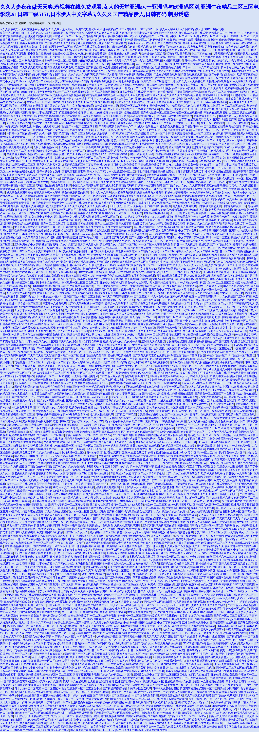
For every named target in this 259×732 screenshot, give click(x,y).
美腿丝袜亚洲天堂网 (125, 199)
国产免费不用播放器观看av (131, 223)
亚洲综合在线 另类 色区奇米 (171, 466)
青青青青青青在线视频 (17, 639)
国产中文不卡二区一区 (46, 39)
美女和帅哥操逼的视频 (243, 376)
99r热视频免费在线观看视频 (25, 442)
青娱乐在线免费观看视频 (118, 522)
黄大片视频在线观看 (220, 209)
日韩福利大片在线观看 (146, 109)
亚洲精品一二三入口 (134, 88)
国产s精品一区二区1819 (50, 435)
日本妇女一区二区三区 (176, 182)
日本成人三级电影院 (162, 535)
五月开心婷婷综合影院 (160, 91)
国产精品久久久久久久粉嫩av (78, 178)
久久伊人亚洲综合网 (153, 150)
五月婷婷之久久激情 (56, 105)
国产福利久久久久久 (199, 494)
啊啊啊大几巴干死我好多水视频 (82, 438)
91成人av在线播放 (145, 126)
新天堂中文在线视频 (74, 681)
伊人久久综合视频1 (70, 268)
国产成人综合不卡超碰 (157, 338)
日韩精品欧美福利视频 (105, 293)
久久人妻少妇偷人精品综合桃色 (110, 622)
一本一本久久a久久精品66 (24, 518)
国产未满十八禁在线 (185, 161)
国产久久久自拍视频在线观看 (183, 473)
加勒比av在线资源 (126, 251)
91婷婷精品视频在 (232, 88)
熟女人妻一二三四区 (129, 653)
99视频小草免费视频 (12, 64)
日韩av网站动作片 (77, 265)
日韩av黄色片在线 (123, 119)
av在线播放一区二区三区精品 (224, 175)
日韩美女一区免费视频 (210, 442)
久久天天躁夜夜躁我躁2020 (33, 95)
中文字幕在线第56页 (41, 393)
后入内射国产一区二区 (60, 258)
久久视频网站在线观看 (33, 300)
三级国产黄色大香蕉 (206, 692)
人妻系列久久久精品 (26, 157)
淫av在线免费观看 (166, 230)
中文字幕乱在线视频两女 (158, 216)
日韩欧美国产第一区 (151, 480)
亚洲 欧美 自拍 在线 (154, 130)
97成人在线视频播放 (170, 400)
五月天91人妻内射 (88, 244)
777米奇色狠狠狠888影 (224, 300)
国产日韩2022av (102, 435)
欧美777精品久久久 (122, 98)
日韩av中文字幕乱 (97, 171)
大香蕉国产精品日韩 (224, 53)
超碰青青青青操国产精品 (207, 147)
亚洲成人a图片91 (53, 296)
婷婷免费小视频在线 (59, 570)
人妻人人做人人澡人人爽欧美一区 (227, 331)
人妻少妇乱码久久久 (37, 341)
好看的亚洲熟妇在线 (160, 452)
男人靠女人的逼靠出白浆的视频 (44, 50)
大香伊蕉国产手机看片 (58, 195)
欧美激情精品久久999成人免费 (49, 490)
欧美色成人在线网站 (137, 282)
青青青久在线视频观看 (123, 324)
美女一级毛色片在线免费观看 (147, 157)
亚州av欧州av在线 (95, 567)
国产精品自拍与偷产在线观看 (177, 563)
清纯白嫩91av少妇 (91, 313)
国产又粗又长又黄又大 (50, 164)
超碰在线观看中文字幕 (22, 435)
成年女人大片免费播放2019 (192, 81)
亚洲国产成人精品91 (125, 202)
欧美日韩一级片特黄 (105, 74)
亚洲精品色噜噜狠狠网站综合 (197, 261)
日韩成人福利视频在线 (60, 67)
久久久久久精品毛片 (18, 123)
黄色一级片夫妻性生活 (196, 404)
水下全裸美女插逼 (85, 563)
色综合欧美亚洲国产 (136, 376)
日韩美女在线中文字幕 (195, 712)
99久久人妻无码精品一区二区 (70, 473)
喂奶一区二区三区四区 (99, 379)
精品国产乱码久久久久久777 (112, 400)
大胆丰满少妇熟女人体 (201, 268)
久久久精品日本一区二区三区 (48, 372)
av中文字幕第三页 (144, 327)
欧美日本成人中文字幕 (158, 123)
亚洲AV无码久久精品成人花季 (132, 102)
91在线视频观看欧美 (168, 227)
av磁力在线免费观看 (213, 234)
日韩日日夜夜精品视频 (201, 109)
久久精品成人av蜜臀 (142, 490)
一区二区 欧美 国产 (224, 428)
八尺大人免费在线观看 (127, 150)
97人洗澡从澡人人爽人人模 (96, 32)
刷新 (125, 39)
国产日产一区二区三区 (153, 608)
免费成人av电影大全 (181, 692)
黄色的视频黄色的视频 (75, 192)
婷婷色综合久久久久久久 (224, 456)
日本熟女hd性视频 (241, 71)
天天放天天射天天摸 (173, 605)
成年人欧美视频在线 (93, 327)
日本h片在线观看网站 (238, 254)
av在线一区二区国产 (116, 594)
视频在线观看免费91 (102, 476)
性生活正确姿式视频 (12, 556)
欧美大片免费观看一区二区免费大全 (149, 633)
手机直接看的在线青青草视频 (34, 109)
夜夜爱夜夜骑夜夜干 (21, 91)
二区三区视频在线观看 (242, 112)
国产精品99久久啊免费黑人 (38, 358)
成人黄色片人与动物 (106, 407)
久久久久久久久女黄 (96, 39)
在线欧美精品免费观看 (211, 352)
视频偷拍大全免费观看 (212, 636)
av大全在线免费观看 (237, 535)
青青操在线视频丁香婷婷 (152, 199)
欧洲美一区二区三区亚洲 (232, 567)
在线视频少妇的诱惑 (165, 348)
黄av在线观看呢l (44, 338)
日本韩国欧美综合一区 (239, 157)
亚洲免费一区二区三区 (236, 608)
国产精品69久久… (25, 619)
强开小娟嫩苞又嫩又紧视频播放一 (92, 60)
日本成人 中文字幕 (100, 192)
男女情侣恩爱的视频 (22, 338)
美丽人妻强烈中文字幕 (173, 119)
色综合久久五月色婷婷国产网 (147, 508)
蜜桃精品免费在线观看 (196, 334)
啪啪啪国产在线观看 (64, 213)
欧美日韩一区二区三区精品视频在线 (233, 251)
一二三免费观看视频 (167, 463)
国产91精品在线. (118, 154)
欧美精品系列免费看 (180, 258)
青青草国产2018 (67, 508)
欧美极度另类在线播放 (187, 64)
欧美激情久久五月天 (153, 53)
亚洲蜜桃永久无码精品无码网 (89, 570)
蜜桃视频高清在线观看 (123, 182)
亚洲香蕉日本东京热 (228, 470)
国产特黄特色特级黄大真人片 (95, 723)
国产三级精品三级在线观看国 (236, 341)
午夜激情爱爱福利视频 (99, 53)
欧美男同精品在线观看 (193, 279)
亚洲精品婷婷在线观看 (138, 657)
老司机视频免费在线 (113, 716)
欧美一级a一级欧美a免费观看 (218, 525)
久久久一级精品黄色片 (44, 268)
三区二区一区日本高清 (160, 133)
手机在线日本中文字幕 (111, 456)
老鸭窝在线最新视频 (46, 646)
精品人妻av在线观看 (40, 549)
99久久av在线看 (18, 119)
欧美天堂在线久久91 (18, 77)
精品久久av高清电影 (47, 400)
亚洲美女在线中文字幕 (148, 567)
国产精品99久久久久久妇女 (60, 43)
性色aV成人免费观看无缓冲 (16, 147)
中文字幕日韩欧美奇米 (36, 237)
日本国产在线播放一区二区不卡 (49, 546)
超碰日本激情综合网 (71, 123)
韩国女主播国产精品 (217, 136)
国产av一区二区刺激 (206, 452)
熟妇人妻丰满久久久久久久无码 (64, 206)
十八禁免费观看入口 (39, 411)
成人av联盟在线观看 (196, 32)
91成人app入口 (224, 313)
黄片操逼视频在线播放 (98, 119)
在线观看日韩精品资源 (118, 71)
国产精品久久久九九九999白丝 (153, 189)
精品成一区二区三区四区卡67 (154, 265)
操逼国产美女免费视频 (115, 556)
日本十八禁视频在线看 (168, 43)
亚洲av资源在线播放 (42, 352)
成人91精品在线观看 (67, 494)
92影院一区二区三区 (24, 164)
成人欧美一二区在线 (39, 81)
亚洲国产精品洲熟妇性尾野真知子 (34, 553)
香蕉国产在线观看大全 (17, 490)
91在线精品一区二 (178, 303)
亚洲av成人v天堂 (183, 452)
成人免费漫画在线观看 (180, 393)
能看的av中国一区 (155, 286)
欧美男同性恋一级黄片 (241, 716)
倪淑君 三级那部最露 (96, 123)
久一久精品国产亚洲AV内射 (94, 424)
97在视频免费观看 (224, 178)
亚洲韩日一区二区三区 (243, 320)
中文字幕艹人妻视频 (62, 64)
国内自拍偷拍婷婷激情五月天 (92, 383)
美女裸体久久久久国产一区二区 (38, 220)
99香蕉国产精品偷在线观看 (181, 515)
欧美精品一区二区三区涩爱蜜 (226, 154)
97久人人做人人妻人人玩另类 (190, 265)
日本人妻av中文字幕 (93, 220)
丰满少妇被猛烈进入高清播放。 (205, 98)
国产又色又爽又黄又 (111, 376)
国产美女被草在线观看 (186, 234)
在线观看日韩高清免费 (226, 133)
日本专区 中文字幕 (188, 57)
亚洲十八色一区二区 (209, 247)
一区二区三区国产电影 (51, 417)
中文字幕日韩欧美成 (177, 508)
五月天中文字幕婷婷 (18, 293)
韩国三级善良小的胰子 (41, 494)
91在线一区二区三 (241, 36)
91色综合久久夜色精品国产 (50, 404)
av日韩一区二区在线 (18, 133)
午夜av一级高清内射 (106, 175)
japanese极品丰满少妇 (179, 306)
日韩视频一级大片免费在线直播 (173, 116)
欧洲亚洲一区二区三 (60, 46)
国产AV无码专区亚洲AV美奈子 (86, 303)
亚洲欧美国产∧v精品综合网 (215, 244)
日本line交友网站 (24, 209)
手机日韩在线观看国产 (138, 702)
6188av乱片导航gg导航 (190, 46)
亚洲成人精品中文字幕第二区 (97, 494)
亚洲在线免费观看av (164, 612)
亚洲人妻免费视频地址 (31, 674)
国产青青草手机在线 (82, 730)
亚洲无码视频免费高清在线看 (159, 525)
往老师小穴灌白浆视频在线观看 (52, 88)
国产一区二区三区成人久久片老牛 (192, 633)
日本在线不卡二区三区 (131, 501)
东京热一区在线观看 (167, 581)
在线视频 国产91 (172, 310)
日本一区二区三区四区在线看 (163, 383)
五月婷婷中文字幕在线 (38, 577)
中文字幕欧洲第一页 (169, 622)
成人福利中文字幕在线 (181, 476)
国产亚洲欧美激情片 (160, 234)
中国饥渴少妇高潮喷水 (211, 629)
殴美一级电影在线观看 (60, 161)
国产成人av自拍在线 (120, 209)
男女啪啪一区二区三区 (143, 317)
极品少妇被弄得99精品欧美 (122, 220)
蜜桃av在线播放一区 (55, 695)
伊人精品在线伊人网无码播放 (64, 143)
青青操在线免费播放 (104, 501)
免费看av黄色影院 (174, 660)
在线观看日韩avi (145, 369)
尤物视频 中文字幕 (141, 178)
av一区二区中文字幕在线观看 (156, 244)
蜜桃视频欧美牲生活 (119, 355)
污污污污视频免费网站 (35, 306)
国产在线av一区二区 (102, 411)
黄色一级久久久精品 (71, 154)
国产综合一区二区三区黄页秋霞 (123, 213)
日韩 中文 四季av (114, 664)
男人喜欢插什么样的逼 (138, 279)
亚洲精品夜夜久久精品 (180, 608)
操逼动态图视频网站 (79, 334)
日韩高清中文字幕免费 (227, 459)
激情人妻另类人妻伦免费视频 (127, 123)
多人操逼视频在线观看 (60, 230)
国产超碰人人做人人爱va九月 (120, 313)
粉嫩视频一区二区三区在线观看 (80, 282)
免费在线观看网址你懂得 (160, 175)
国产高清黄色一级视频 (33, 463)
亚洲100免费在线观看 (166, 431)
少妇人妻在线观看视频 (55, 598)
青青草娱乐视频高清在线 (78, 175)
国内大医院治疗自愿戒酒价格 (97, 338)
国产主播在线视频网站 (244, 365)
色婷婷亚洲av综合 (186, 539)
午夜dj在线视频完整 (114, 310)
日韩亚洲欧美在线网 (81, 546)
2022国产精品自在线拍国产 (113, 643)
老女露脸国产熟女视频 (91, 43)
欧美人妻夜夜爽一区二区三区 (72, 358)
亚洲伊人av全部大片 (36, 182)
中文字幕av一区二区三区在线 (43, 102)
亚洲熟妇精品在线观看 (38, 487)
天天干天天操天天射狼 (41, 355)
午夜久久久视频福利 (188, 487)
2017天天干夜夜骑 (112, 296)
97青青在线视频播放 (48, 84)
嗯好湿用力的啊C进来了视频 (146, 438)
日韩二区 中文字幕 (132, 345)
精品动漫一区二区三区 (27, 362)
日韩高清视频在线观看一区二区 (198, 688)
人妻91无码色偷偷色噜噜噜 (55, 386)
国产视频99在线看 (144, 227)
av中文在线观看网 (203, 317)
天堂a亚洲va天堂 (153, 546)
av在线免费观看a (9, 206)
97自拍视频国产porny (49, 497)
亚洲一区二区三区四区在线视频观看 (137, 494)
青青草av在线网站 (237, 91)
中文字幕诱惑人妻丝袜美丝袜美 (55, 261)
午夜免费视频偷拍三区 (57, 442)
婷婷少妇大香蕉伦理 (100, 202)
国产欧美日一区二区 (221, 383)
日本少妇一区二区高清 (27, 688)
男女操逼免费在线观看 (32, 189)
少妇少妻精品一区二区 (144, 574)
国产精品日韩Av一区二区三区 (199, 126)
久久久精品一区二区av (99, 199)
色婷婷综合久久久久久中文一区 (18, 116)
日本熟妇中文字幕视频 (191, 348)
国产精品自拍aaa (32, 296)
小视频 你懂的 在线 (163, 365)
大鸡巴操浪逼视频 (19, 112)
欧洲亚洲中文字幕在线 (88, 390)
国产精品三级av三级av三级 (138, 581)
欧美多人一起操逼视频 (230, 466)
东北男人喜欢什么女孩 (25, 334)
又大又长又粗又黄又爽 (83, 320)
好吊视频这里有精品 (231, 362)
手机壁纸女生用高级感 (130, 95)
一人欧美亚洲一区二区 (122, 171)
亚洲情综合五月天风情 (133, 487)
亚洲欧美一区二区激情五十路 (158, 81)
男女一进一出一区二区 (214, 289)
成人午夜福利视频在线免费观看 (118, 164)
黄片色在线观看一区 (62, 445)
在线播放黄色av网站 (169, 587)
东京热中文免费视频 (54, 303)
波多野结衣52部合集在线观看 (194, 591)
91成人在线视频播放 (217, 77)
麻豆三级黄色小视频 (71, 112)
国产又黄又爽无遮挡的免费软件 (60, 71)
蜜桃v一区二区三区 (135, 296)
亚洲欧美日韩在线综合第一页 (17, 241)
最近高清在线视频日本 (193, 463)
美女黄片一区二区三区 (180, 685)
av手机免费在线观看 (143, 275)
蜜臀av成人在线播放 (43, 650)
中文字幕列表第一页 (100, 726)
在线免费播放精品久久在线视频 (191, 705)
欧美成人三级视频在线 (207, 501)
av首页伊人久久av (155, 95)
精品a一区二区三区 (155, 504)
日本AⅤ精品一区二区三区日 (239, 539)
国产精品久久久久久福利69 (181, 157)
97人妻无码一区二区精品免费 (112, 136)
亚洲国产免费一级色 (230, 324)
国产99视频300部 (138, 237)
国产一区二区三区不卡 (172, 494)
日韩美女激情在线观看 (30, 43)
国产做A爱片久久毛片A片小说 (229, 192)
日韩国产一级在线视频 (84, 442)
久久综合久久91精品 (224, 60)
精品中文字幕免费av (176, 192)
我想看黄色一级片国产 (232, 452)
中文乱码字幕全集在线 (80, 286)
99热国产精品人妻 (138, 535)
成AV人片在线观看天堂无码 (240, 147)
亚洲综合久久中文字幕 (91, 227)
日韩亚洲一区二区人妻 (60, 584)
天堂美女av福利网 (96, 698)
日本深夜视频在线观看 (190, 171)
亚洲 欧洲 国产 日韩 (18, 626)
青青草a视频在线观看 (155, 213)
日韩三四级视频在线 (50, 369)
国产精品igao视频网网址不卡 (236, 619)
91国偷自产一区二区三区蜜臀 (174, 317)
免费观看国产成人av (184, 560)
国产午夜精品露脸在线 (222, 74)
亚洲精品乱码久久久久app (190, 483)
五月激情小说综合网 (100, 515)
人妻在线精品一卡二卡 (221, 265)
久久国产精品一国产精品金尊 (47, 202)
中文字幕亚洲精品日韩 (223, 702)
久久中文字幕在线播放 (118, 227)
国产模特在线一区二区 (105, 549)
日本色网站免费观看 (90, 341)
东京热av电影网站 (187, 570)
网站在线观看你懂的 (129, 470)
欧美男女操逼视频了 (119, 268)
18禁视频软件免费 (244, 348)
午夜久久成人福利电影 (46, 126)
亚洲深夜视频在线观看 (138, 320)
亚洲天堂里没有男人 (163, 102)
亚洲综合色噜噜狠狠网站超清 (56, 390)
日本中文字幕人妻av (144, 268)
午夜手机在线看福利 (23, 612)
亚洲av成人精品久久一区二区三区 (131, 261)
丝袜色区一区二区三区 (66, 36)
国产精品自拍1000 (119, 57)
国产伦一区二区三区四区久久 (231, 615)
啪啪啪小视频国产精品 (40, 74)
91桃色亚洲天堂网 (44, 91)
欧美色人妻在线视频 (185, 723)
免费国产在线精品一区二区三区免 (31, 272)
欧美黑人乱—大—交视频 (102, 417)
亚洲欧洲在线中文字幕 (27, 244)
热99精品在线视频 (101, 81)
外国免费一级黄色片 (159, 105)
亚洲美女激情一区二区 (155, 553)
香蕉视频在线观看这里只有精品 (104, 147)
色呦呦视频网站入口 (92, 466)
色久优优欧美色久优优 (201, 667)
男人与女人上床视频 (175, 164)
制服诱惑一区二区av (214, 91)
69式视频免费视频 (62, 431)
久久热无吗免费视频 (76, 50)
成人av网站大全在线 (92, 577)
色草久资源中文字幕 (81, 130)
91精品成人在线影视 (181, 379)
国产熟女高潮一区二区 (58, 702)
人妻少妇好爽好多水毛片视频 (52, 730)
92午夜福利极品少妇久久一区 (156, 272)
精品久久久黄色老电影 (244, 237)
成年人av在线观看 (154, 50)
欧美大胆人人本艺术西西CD (104, 463)
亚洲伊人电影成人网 (112, 282)
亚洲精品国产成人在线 (190, 84)
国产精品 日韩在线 (17, 431)
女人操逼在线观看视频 (101, 681)
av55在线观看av (86, 636)
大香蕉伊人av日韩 (107, 133)
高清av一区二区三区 (218, 237)
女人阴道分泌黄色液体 (13, 331)
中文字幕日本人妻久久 (184, 397)
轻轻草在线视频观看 (80, 501)
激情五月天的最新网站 (121, 698)
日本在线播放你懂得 (63, 719)
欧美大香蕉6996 (34, 60)
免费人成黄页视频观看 (165, 320)
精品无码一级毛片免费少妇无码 (230, 216)
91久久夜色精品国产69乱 (88, 664)
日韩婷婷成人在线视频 (147, 209)
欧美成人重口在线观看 (166, 178)
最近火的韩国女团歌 (64, 459)
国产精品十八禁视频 (154, 393)
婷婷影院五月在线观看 (180, 293)
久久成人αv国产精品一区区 (40, 324)
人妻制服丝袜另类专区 (85, 376)
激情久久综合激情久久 (155, 653)
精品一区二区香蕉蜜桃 (238, 442)
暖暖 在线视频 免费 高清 (23, 175)
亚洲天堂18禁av (145, 143)
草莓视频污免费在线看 (180, 39)
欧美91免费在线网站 (213, 473)
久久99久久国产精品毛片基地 (184, 95)
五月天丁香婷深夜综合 (180, 150)
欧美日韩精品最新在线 (142, 518)
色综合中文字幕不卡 (56, 130)
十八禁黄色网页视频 (54, 265)
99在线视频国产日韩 (197, 577)
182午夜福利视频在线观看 (124, 112)
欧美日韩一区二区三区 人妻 (210, 532)
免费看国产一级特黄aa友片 (184, 254)
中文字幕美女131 (201, 53)
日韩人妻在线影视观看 (93, 109)
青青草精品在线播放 (150, 324)
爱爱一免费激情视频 (237, 64)
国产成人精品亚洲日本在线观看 (19, 664)
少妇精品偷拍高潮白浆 (141, 67)
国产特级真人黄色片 (228, 109)
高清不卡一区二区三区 (106, 352)
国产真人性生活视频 (51, 157)
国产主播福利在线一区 (227, 511)
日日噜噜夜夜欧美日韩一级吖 (116, 126)
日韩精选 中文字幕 (207, 563)
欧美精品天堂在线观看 (91, 213)
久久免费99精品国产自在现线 (120, 390)
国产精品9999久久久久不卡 (46, 98)
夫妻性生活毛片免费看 (150, 192)
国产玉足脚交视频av (37, 254)
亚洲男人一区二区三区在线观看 (85, 372)
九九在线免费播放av (37, 567)
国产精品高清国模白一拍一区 (31, 456)
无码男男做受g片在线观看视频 (53, 185)
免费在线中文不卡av (47, 209)
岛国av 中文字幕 (174, 438)
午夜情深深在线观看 (237, 629)
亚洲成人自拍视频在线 (213, 372)
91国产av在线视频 (136, 716)
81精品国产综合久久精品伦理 (26, 130)
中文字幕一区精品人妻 (219, 431)
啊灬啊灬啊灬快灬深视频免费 (102, 497)
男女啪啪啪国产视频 (39, 289)
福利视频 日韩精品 (61, 237)
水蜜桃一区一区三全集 (17, 140)
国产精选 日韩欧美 (213, 64)
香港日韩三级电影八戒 (208, 39)
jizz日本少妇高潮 (13, 182)
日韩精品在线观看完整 (66, 32)
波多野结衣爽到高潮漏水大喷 (77, 275)
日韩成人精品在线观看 (17, 650)
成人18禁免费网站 (22, 685)
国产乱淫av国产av (134, 147)
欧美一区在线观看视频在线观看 (163, 334)
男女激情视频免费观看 (113, 612)
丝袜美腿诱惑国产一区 (90, 459)
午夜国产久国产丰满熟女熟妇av (40, 379)
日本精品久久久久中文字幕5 (79, 369)
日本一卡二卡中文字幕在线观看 (201, 67)
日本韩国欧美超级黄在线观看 (48, 286)
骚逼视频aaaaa (141, 71)
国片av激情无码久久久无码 (19, 84)
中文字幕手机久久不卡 (218, 241)
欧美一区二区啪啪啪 (12, 32)
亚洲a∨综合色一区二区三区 (25, 303)
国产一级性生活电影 (121, 39)
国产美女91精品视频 (216, 84)
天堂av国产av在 (51, 178)
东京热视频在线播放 (212, 681)
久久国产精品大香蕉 (62, 383)
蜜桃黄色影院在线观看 (38, 36)
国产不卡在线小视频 (109, 404)
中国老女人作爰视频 (146, 32)
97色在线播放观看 (221, 660)
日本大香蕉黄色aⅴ (130, 293)
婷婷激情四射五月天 (195, 209)
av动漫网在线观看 (197, 154)
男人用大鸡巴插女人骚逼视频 (183, 202)
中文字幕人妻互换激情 (115, 438)
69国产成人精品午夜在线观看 (183, 50)
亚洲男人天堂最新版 (243, 504)
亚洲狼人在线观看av (192, 581)
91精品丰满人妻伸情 (151, 646)
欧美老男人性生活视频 (173, 435)
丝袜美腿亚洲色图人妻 (101, 251)
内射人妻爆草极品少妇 (212, 199)
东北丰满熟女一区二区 (13, 150)
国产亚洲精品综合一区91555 (188, 345)
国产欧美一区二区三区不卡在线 (213, 393)
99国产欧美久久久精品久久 (209, 306)
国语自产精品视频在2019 (171, 268)
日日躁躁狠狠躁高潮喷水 (238, 723)
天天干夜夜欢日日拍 (51, 653)
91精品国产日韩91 (232, 39)
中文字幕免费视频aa (207, 296)
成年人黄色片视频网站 (242, 390)
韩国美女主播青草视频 (44, 123)
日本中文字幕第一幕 (142, 466)
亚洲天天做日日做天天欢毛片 (126, 206)
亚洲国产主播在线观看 (27, 178)
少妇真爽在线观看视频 (179, 341)
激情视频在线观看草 (24, 452)
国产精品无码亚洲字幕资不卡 (81, 164)
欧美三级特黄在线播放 (108, 77)
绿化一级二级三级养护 (19, 525)
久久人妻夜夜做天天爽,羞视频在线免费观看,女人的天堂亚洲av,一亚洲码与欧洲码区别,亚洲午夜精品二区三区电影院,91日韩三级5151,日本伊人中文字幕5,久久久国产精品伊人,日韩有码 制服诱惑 (112, 29)
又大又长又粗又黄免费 (33, 67)
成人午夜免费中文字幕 (143, 400)
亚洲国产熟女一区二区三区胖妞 (82, 296)
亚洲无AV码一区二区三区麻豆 (211, 36)
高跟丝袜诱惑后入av (208, 338)
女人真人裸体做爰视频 (200, 421)
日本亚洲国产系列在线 (194, 369)
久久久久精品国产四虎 (33, 258)
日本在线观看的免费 (209, 206)
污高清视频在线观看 (104, 678)
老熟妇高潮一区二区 (233, 358)
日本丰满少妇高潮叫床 (136, 539)
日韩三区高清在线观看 (30, 195)
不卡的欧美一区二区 (152, 726)
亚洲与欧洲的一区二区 (17, 657)
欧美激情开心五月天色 (44, 293)
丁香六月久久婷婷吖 (242, 77)
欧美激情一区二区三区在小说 (84, 688)
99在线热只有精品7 (106, 130)
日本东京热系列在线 (224, 386)
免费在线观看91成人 (210, 161)
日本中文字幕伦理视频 (90, 272)
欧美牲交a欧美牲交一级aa (70, 53)
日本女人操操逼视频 (198, 660)
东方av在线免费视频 (64, 587)
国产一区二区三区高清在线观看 (80, 612)
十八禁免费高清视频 (24, 563)
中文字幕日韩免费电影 (152, 532)
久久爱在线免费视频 (124, 192)
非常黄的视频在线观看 (218, 171)
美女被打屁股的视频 (103, 358)
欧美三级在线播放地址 (150, 414)
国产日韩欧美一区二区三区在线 (63, 57)
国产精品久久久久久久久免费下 (73, 74)
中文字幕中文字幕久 (18, 268)
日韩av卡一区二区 (226, 168)
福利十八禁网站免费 (147, 119)
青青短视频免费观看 (150, 164)
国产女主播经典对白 (183, 338)
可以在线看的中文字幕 (174, 615)
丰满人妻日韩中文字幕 (100, 646)
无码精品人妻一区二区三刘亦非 (75, 639)
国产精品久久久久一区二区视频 (211, 130)
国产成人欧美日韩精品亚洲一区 (43, 251)
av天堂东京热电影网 (62, 456)
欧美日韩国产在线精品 (50, 532)
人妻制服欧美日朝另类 (88, 633)
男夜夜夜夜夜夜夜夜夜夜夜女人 (153, 442)
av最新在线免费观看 (29, 438)
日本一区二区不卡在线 (189, 417)
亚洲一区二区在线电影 (28, 539)
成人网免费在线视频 (206, 293)
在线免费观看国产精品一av (223, 438)
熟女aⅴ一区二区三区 (231, 293)
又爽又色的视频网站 (171, 574)
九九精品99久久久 (72, 102)
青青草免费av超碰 (105, 365)
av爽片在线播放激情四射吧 (109, 234)
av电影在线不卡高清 (23, 407)
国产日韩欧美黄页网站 (17, 681)
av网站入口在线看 (199, 674)
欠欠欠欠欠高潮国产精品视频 (223, 227)
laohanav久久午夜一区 (102, 168)
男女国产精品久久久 (165, 247)
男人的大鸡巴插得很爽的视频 (222, 581)
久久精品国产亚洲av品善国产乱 (68, 726)
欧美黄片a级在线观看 (113, 46)
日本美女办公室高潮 (122, 64)
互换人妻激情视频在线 (22, 678)
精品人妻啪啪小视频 (88, 716)
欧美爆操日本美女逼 (106, 105)
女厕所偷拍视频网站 (45, 147)
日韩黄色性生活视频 (220, 43)
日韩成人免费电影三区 (96, 324)
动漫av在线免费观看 (73, 84)
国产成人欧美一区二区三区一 (158, 112)
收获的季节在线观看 (147, 300)
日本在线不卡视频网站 (66, 577)
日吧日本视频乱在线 (16, 397)
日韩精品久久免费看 (209, 88)
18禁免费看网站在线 (71, 685)
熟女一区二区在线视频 (215, 50)
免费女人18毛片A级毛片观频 (86, 598)
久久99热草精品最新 (59, 189)
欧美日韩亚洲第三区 (68, 327)
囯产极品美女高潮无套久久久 (191, 390)
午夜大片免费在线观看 (179, 168)
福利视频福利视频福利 (118, 587)
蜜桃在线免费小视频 (43, 77)
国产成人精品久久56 (26, 386)
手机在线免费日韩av (30, 695)
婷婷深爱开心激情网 (153, 168)
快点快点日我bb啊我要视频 (200, 275)
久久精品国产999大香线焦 (182, 286)
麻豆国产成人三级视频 (132, 133)
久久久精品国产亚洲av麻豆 (160, 84)
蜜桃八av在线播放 (247, 60)
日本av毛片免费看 (236, 681)
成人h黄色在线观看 (94, 553)
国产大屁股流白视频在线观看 (110, 518)
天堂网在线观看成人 (39, 213)
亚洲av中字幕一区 (58, 428)
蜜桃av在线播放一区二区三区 (173, 518)
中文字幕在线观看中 (139, 612)
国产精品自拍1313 (219, 574)
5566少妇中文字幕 (236, 306)
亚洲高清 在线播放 (44, 247)
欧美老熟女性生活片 (226, 480)
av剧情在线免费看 (185, 535)
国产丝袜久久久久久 (76, 532)
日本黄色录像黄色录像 (126, 81)
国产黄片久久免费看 (186, 636)
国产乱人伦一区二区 (140, 348)
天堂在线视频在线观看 (167, 74)
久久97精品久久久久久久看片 (171, 511)
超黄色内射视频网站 (187, 584)
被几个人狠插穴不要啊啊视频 (166, 449)
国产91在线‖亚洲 (105, 223)
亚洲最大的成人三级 (95, 143)
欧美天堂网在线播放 (230, 726)
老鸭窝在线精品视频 (231, 692)
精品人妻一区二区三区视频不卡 (160, 241)
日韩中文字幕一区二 (104, 470)
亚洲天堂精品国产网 (224, 119)
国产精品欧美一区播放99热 (27, 698)
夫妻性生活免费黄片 (143, 712)
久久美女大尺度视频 (170, 331)
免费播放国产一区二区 (196, 400)
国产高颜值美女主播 (38, 504)
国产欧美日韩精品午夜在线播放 (27, 230)
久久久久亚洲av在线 (67, 247)
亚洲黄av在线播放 (168, 136)
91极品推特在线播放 (34, 528)
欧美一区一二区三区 (41, 119)
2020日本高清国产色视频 (128, 84)
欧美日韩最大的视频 (216, 189)
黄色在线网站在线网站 (127, 241)
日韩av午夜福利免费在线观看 (135, 74)
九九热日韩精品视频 (221, 497)
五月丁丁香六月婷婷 (26, 310)
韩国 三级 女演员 (109, 629)
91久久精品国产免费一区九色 (106, 331)
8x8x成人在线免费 (136, 234)
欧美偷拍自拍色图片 (71, 140)
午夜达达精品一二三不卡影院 (200, 143)
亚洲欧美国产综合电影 (188, 91)
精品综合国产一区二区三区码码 (188, 716)
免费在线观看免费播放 (195, 195)
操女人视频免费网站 (131, 216)
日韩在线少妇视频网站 (49, 414)
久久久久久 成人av (199, 300)
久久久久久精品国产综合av (238, 57)
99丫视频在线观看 (210, 57)
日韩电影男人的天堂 (74, 560)
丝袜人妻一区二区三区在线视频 (237, 143)
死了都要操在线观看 (92, 36)
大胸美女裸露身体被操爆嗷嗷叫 (228, 310)
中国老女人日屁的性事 (85, 185)
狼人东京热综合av (148, 313)
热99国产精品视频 (160, 282)
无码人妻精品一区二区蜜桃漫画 (69, 504)
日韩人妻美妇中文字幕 (34, 46)
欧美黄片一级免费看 (49, 608)
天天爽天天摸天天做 (228, 518)
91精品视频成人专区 (152, 681)
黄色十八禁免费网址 (68, 574)
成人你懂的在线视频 (180, 147)
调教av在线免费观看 (117, 317)
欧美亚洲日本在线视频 (198, 598)
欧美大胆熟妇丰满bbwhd (180, 671)
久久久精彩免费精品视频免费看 (166, 223)
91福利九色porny (228, 116)
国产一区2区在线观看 (53, 223)
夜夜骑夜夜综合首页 (206, 341)
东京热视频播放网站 (114, 67)
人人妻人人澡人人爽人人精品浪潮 (218, 515)
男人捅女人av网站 (19, 320)
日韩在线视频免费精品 (194, 74)
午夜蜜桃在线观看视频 (85, 300)
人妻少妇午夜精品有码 (242, 202)
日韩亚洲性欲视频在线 (223, 594)
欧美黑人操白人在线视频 (98, 102)
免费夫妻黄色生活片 (210, 723)
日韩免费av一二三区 (84, 643)
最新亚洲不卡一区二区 (77, 653)
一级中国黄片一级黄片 (215, 202)
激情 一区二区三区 (149, 605)
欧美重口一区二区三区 (105, 216)
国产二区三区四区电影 (174, 674)
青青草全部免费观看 (196, 574)
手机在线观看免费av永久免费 (142, 386)
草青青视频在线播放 (144, 577)
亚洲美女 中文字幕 (73, 483)
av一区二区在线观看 (68, 91)
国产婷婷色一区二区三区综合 (217, 612)
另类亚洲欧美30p (214, 46)
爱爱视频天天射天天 (100, 289)
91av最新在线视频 (76, 202)
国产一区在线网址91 (171, 32)
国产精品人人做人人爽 (77, 348)
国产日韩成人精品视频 (22, 532)
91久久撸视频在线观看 (196, 587)
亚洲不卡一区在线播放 (174, 313)
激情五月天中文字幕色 (72, 705)
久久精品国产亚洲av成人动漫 (177, 445)
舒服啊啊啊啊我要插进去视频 (142, 667)
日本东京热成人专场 (221, 712)
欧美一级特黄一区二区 (13, 213)
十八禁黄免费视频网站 (116, 157)
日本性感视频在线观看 (228, 268)
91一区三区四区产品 (231, 490)
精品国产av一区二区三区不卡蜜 (78, 126)
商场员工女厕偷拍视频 (80, 365)
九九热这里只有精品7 (43, 709)
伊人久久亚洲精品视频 (110, 320)
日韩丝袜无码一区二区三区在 (117, 300)
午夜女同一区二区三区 (186, 123)
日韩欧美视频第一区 (219, 678)
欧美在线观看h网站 (49, 116)
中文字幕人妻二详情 (225, 164)
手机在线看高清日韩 (37, 64)
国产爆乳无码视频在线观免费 (92, 230)
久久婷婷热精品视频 (139, 46)
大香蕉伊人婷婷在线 (84, 88)
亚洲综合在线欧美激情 (171, 456)
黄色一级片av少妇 (127, 532)
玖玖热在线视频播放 (216, 112)
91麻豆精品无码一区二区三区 (130, 723)
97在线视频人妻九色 (95, 57)
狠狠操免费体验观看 (110, 428)
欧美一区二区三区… (120, 570)
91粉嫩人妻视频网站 (162, 428)
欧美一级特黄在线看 (200, 164)
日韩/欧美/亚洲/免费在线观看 (92, 258)
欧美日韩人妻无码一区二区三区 (82, 157)
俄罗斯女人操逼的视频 (159, 161)
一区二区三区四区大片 (58, 279)
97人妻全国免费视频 (160, 560)
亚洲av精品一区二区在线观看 (31, 383)
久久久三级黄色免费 (51, 310)
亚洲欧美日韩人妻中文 (195, 622)
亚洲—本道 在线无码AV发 (69, 119)
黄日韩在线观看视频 (218, 483)
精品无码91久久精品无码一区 (21, 390)
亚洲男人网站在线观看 (165, 657)
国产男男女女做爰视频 (188, 71)
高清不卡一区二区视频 (76, 476)
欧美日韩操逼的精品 (227, 317)
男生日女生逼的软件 (194, 43)
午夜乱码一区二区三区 (88, 445)
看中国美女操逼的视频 (41, 53)
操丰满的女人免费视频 (236, 476)
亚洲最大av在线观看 (37, 556)
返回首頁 (141, 39)
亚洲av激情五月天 (76, 417)
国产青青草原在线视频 (157, 345)
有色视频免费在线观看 (121, 189)
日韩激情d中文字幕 (222, 705)
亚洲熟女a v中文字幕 (175, 324)
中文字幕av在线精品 (81, 105)
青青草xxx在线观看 (237, 46)
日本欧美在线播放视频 (239, 98)
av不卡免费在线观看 (82, 487)
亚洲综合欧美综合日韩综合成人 (132, 591)
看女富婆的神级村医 (26, 591)
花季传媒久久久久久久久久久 (146, 660)
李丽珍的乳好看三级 (56, 234)
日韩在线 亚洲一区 (111, 584)
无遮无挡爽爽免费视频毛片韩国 (72, 216)
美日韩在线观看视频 (147, 98)
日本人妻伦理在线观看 (132, 91)
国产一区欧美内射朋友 (52, 334)
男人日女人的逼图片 (120, 109)
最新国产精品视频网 (144, 587)
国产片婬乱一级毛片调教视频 (130, 289)
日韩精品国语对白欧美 (17, 601)
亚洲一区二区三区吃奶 (243, 50)
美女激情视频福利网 (223, 213)
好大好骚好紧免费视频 (132, 175)
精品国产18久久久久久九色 (141, 331)
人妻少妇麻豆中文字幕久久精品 (71, 81)
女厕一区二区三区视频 (17, 199)
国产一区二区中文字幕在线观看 (129, 449)
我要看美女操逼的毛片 (172, 522)
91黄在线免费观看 (48, 275)
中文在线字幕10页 (27, 168)
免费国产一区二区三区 (23, 608)
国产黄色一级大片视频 (130, 334)
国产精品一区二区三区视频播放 (111, 712)
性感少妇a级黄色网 (220, 81)
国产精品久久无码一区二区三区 (156, 251)
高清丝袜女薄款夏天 (184, 88)
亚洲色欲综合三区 (241, 95)
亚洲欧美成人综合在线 (85, 279)
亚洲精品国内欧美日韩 (93, 355)
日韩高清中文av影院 (12, 324)
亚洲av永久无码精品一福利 (129, 161)
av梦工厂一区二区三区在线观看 (18, 369)
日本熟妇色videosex (81, 234)
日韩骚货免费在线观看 (173, 421)
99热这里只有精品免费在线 (138, 77)
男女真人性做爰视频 (101, 414)
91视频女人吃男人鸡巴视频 (66, 480)
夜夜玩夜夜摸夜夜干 (51, 168)
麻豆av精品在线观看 (64, 272)
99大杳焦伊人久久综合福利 (75, 293)
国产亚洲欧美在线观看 (118, 577)
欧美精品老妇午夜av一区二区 (198, 140)
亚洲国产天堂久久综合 (64, 341)
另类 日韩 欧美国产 (71, 39)
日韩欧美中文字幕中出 (124, 692)
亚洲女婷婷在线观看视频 (64, 306)
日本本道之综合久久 (233, 67)
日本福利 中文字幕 (23, 730)
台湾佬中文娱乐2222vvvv (81, 404)
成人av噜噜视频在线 (188, 289)
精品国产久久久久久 (184, 105)
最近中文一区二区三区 (179, 36)
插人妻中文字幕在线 (125, 60)
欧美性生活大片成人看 (141, 43)
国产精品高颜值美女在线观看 (192, 216)
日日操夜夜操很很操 (21, 660)
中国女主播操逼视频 (65, 424)
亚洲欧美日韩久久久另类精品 (182, 681)
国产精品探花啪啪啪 (192, 227)
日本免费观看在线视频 (35, 445)
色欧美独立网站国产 (222, 334)
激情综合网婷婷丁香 (170, 404)
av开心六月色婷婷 (244, 32)
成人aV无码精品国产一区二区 (147, 36)
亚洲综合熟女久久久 (105, 601)
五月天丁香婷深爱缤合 (243, 272)
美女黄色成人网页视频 (13, 53)
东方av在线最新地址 (51, 591)
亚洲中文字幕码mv (99, 98)
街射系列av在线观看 (209, 105)
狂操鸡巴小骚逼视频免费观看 (230, 633)
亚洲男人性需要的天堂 (219, 345)
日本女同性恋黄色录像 (152, 202)
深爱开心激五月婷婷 (16, 216)
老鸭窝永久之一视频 (221, 32)
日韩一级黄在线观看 (106, 286)
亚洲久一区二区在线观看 (157, 601)
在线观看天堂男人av (199, 119)
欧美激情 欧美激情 (30, 615)
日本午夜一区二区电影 (123, 258)
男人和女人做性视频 (133, 352)
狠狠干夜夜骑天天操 (141, 154)
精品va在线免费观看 (150, 60)
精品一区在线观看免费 (87, 46)
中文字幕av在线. (187, 230)
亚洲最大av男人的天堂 (127, 53)
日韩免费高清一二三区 (22, 136)
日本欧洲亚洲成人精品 (188, 272)
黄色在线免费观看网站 (241, 182)
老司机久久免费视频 (192, 77)
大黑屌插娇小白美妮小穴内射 (89, 189)
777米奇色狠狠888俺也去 (197, 643)
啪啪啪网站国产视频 (178, 53)
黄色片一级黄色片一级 (185, 282)
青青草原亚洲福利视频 (191, 220)
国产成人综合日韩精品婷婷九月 (236, 303)
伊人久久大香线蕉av (46, 685)
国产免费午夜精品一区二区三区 (73, 352)
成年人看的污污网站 (127, 608)
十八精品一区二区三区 (71, 147)
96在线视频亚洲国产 (128, 168)
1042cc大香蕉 (135, 504)
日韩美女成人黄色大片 (216, 71)
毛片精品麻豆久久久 (221, 195)
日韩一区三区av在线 (164, 46)
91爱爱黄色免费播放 (169, 126)
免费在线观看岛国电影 (122, 143)
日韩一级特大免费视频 (30, 313)
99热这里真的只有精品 (52, 365)
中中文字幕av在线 (200, 192)
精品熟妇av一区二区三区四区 (217, 282)
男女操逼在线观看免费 (221, 463)
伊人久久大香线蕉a (245, 327)
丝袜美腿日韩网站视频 (219, 220)
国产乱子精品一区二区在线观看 (158, 220)
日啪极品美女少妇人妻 (221, 279)
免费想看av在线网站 (80, 601)
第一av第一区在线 (234, 698)
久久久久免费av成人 (96, 206)
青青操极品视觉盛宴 (52, 518)
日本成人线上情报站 (114, 431)
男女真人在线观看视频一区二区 (108, 504)
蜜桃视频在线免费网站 (66, 109)
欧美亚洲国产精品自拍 (88, 67)
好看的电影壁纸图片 (146, 195)
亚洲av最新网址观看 (69, 324)
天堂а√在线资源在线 (109, 88)
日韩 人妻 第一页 (123, 32)
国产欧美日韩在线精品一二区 (114, 563)
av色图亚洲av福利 (92, 594)
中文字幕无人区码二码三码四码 (188, 553)
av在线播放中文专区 (117, 36)
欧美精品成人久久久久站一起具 (121, 341)
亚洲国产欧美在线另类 (86, 237)
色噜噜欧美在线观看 (230, 126)
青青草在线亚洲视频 (159, 88)
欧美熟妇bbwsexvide (155, 254)
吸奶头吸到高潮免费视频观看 (67, 95)
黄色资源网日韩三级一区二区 (92, 64)
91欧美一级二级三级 (130, 130)
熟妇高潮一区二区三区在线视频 (231, 407)
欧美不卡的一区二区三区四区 (205, 698)
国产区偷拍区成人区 (135, 584)
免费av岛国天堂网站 (204, 470)
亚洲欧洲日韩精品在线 (213, 570)
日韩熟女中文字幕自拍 (239, 473)
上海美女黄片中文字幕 (229, 140)
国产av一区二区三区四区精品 (89, 195)
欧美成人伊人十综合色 (220, 601)
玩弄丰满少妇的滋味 (48, 171)
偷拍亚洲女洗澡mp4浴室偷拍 (77, 400)
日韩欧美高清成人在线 (166, 140)
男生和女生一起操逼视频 (183, 199)
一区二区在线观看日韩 (145, 695)
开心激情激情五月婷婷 (201, 709)
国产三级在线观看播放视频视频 (148, 303)
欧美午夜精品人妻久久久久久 (228, 424)
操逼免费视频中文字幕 (31, 535)
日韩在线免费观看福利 (231, 258)
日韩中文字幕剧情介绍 (184, 352)
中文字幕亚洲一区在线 (216, 95)
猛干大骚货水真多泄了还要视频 (49, 657)
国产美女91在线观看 (192, 136)
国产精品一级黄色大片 (173, 109)
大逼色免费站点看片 (227, 421)
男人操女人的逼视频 (96, 112)
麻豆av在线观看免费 (150, 185)
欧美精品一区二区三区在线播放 (77, 133)
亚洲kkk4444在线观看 (43, 199)
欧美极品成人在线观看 (100, 525)
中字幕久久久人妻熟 (64, 636)
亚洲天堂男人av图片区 (222, 369)
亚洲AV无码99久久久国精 (35, 480)
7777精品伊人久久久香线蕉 (52, 407)
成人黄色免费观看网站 (19, 192)
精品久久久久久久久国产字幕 (204, 223)
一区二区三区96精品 (234, 105)
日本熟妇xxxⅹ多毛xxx (120, 195)
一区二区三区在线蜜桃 (73, 209)
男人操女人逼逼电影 (32, 206)
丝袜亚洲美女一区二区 (72, 150)
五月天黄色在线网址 (154, 293)
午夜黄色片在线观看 (160, 639)
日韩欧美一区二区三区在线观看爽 (34, 712)
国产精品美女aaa (120, 230)
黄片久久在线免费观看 (208, 608)
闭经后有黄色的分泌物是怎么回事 (81, 116)
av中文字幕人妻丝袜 (112, 279)
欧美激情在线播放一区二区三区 (193, 133)
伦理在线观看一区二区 (63, 182)
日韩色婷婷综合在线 (92, 71)
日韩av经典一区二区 (67, 355)
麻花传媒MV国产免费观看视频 (49, 601)
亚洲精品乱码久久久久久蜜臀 (59, 244)
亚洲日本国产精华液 (46, 705)
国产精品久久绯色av (29, 71)
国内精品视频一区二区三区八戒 (208, 182)
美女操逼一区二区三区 (58, 674)
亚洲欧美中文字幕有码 (162, 289)
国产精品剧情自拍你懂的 (242, 372)
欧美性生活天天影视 (162, 71)
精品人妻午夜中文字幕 (47, 192)
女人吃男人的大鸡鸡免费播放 (31, 227)
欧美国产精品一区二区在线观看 (24, 57)
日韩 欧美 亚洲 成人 (61, 556)
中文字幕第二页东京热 (38, 32)
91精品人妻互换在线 (212, 487)
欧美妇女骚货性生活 (24, 171)
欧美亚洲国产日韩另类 (128, 476)
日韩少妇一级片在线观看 (191, 175)
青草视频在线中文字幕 (161, 417)
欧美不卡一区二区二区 (58, 60)
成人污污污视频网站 (46, 154)
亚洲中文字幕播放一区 (161, 411)
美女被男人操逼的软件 (139, 140)
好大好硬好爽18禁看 (232, 560)
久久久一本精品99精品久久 (208, 546)
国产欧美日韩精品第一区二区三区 (56, 619)
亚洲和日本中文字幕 (34, 161)
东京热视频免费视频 (182, 296)
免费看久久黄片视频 (245, 244)
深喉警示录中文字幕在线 (163, 376)
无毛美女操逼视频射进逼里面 (26, 105)
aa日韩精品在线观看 (86, 667)
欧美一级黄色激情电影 (140, 431)
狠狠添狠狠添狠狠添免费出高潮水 (156, 171)
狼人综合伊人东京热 (245, 553)
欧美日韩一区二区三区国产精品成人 (139, 615)
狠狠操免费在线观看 (55, 539)
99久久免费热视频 (171, 209)
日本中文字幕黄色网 (44, 639)
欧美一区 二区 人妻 (106, 730)
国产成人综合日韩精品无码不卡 (118, 185)
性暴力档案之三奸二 (188, 102)
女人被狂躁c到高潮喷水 (163, 237)
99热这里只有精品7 (23, 400)
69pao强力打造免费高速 (143, 594)
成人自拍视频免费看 (126, 379)
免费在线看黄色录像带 (180, 532)
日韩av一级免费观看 (245, 209)
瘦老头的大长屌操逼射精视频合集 (31, 473)
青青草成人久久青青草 (23, 261)
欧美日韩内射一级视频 (17, 501)
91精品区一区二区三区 (242, 355)
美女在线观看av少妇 (130, 306)
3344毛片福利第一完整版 (78, 136)
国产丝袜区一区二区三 (196, 310)
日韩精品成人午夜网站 (90, 587)
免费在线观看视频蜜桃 (19, 88)
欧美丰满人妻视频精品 (22, 348)
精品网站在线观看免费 (143, 136)
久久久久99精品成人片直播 (116, 674)
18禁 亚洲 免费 (139, 57)
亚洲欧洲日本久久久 (117, 466)
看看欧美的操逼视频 (181, 362)
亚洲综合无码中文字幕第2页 (121, 272)
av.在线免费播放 (46, 327)
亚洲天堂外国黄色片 (76, 168)
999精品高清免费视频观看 (100, 95)
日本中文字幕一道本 (75, 98)
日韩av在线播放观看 (67, 317)
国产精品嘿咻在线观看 (223, 622)
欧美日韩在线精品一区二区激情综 (198, 650)
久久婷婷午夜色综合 (154, 470)
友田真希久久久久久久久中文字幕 (206, 605)
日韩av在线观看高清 (181, 619)
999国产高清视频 (173, 60)
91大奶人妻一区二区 (54, 362)
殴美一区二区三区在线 (219, 348)
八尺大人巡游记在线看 (162, 57)
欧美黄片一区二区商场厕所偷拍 (99, 91)
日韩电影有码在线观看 (198, 60)
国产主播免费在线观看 (77, 470)
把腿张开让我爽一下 (143, 230)
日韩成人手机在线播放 (38, 692)
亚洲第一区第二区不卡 (102, 50)
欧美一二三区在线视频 (19, 483)
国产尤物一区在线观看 (130, 50)
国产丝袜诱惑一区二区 (177, 719)
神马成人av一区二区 (131, 254)
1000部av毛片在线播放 (123, 265)
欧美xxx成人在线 (243, 43)
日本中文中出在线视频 (158, 206)
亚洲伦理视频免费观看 (50, 136)
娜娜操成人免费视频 (48, 241)
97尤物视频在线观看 (206, 362)
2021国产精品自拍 (115, 43)
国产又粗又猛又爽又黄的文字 (236, 563)
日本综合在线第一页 (234, 206)
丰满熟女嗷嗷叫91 (49, 282)
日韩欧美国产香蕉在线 (50, 348)
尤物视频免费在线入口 (219, 449)
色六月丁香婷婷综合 (131, 286)
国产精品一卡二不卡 (227, 508)
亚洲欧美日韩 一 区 (96, 483)
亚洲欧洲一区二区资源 (44, 140)
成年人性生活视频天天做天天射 (73, 712)
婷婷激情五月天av (76, 626)
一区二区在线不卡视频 (71, 449)
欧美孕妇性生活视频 (83, 345)
